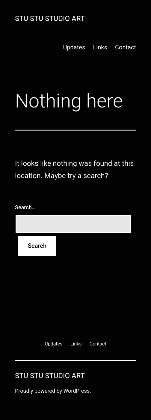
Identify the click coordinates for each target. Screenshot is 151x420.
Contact (125, 47)
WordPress (77, 391)
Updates (74, 47)
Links (100, 47)
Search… (25, 207)
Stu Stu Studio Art (50, 18)
